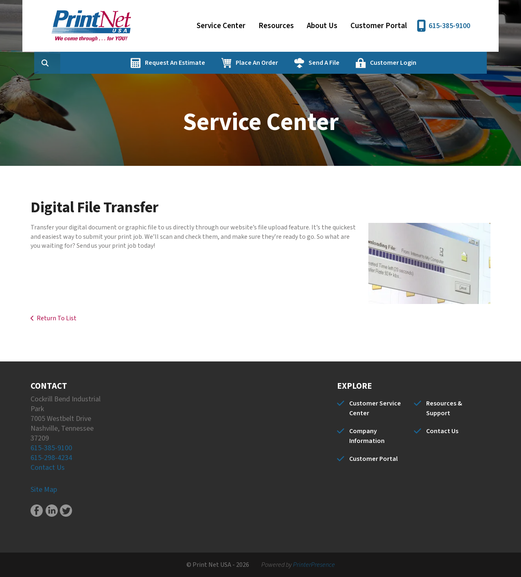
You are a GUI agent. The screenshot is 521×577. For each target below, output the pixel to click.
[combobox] (97, 63)
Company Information (367, 436)
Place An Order (295, 62)
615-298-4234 (51, 458)
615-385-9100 (449, 26)
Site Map (44, 490)
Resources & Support (444, 408)
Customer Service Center (375, 408)
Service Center (221, 25)
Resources (276, 25)
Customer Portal (378, 25)
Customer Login (432, 62)
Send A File (362, 62)
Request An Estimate (214, 62)
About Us (322, 25)
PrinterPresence (314, 564)
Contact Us (48, 467)
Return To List (57, 318)
